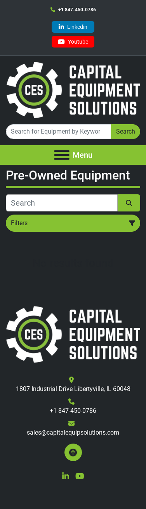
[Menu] (62, 155)
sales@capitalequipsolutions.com (73, 432)
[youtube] (73, 42)
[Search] (58, 131)
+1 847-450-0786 (77, 9)
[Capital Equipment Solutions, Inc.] (73, 334)
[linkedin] (73, 27)
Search (125, 131)
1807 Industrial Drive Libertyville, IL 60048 (73, 389)
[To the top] (73, 452)
